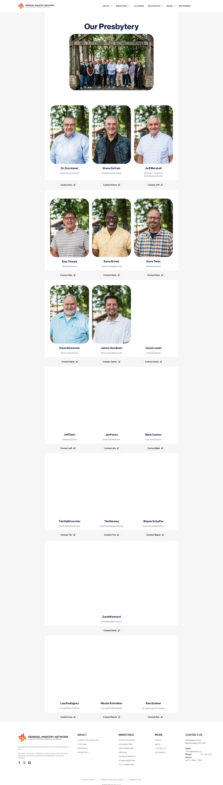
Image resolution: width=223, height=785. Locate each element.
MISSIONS (123, 753)
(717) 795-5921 (206, 754)
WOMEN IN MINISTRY (127, 757)
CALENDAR (161, 6)
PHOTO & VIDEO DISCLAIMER (112, 780)
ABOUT (130, 6)
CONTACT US (161, 749)
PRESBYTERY (83, 753)
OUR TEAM (82, 744)
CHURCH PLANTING (127, 740)
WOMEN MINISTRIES (127, 761)
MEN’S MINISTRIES (127, 749)
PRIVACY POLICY (88, 780)
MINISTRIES (145, 6)
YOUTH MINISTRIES (127, 765)
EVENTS (158, 740)
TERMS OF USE (135, 780)
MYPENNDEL (207, 6)
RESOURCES (177, 6)
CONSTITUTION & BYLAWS (88, 740)
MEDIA (193, 6)
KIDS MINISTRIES (126, 744)
